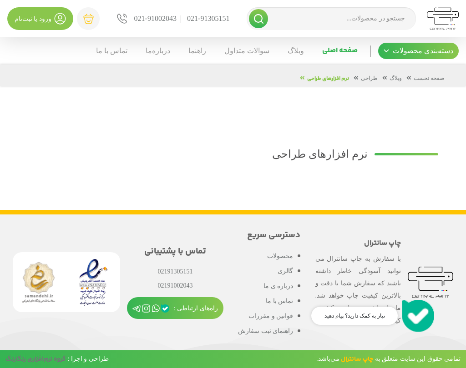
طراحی (369, 78)
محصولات (280, 256)
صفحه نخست (429, 78)
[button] (418, 51)
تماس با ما (111, 51)
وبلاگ (296, 51)
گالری (285, 271)
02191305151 (174, 271)
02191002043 (174, 285)
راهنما (197, 51)
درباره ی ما (278, 286)
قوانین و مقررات (270, 316)
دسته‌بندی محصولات (418, 51)
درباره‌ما (158, 51)
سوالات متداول (246, 51)
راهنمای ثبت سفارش (265, 331)
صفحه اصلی (340, 50)
